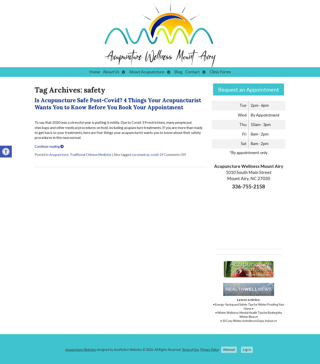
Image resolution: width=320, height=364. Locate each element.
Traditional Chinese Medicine (90, 155)
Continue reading (49, 146)
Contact (192, 71)
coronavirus (140, 155)
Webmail (229, 350)
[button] (6, 151)
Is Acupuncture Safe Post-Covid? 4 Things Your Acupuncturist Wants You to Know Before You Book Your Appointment (118, 104)
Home (94, 71)
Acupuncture (58, 155)
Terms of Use (190, 350)
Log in (247, 350)
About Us (111, 71)
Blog (178, 71)
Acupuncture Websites (80, 350)
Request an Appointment (248, 89)
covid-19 (157, 155)
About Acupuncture (146, 71)
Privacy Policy (209, 350)
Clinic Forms (220, 71)
